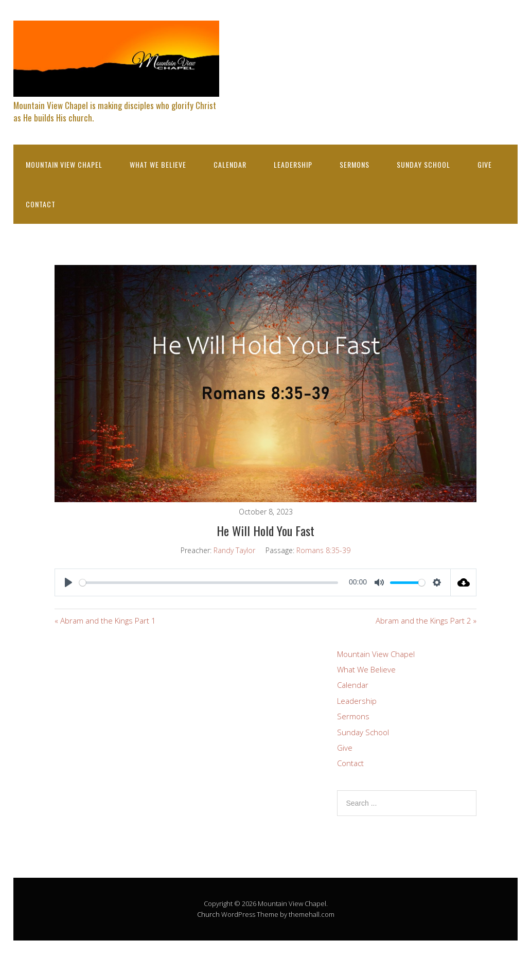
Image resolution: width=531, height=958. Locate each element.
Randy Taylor (234, 550)
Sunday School (423, 164)
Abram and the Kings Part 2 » (426, 620)
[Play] (68, 582)
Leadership (293, 164)
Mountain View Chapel (64, 164)
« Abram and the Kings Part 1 (105, 620)
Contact (41, 204)
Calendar (230, 164)
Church (208, 914)
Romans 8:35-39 (323, 550)
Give (484, 164)
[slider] (208, 583)
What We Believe (158, 164)
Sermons (354, 164)
